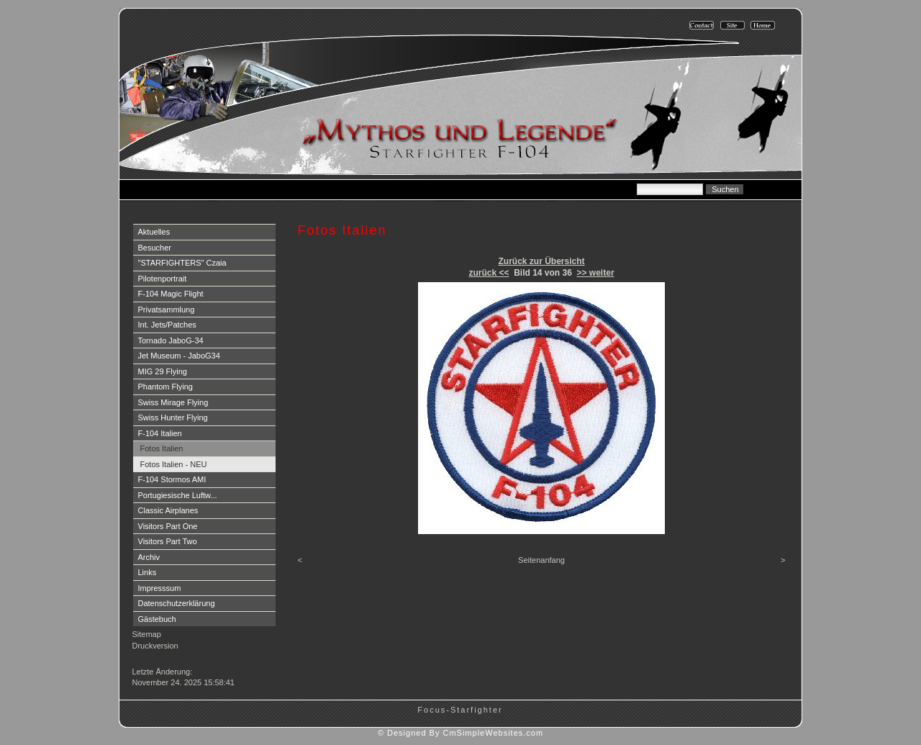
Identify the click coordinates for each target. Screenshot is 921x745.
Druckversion (155, 645)
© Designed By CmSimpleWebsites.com (460, 732)
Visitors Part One (168, 526)
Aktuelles (154, 231)
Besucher (154, 247)
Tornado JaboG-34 (171, 340)
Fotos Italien (161, 448)
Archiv (149, 557)
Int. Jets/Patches (167, 324)
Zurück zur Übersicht (541, 261)
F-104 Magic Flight (171, 293)
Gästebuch (157, 619)
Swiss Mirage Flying (173, 402)
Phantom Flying (165, 386)
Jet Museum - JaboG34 (179, 355)
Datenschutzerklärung (176, 603)
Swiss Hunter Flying (173, 417)
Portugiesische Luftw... (177, 495)
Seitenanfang (541, 560)
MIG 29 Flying (162, 371)
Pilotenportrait (162, 278)
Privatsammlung (166, 309)
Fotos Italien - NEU (173, 464)
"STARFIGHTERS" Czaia (182, 262)
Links (147, 572)
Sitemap (146, 634)
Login (143, 660)
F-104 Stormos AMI (172, 479)
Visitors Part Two (167, 541)
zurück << (488, 273)
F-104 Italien (160, 433)
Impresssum (159, 588)
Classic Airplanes (168, 510)
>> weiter (595, 273)
